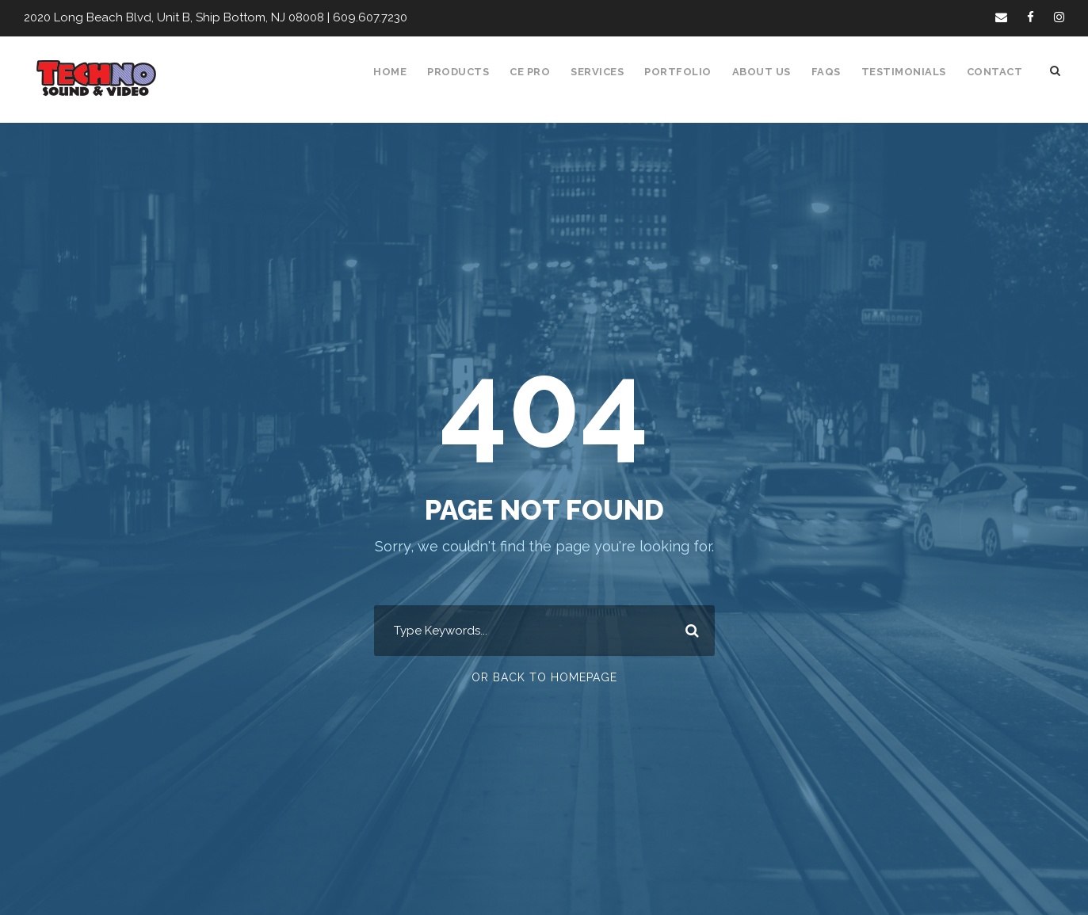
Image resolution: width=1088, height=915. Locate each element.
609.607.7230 (357, 18)
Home (399, 72)
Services (608, 72)
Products (466, 72)
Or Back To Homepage (544, 677)
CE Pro (538, 72)
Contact (996, 72)
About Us (768, 72)
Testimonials (908, 72)
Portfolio (687, 72)
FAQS (832, 72)
